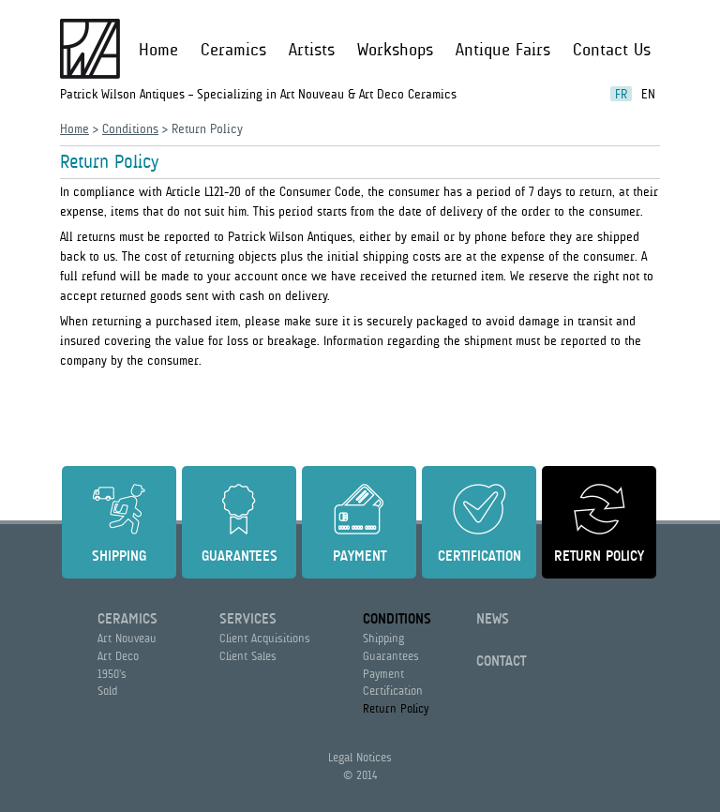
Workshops (395, 49)
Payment (359, 556)
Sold (107, 691)
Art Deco (118, 656)
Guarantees (240, 556)
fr (621, 93)
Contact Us (612, 49)
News (492, 618)
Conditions (130, 128)
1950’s (112, 674)
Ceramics (233, 49)
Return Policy (599, 556)
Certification (479, 556)
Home (158, 49)
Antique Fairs (503, 49)
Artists (312, 49)
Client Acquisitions (264, 638)
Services (248, 618)
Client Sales (248, 656)
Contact (501, 661)
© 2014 (360, 775)
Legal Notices (360, 757)
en (648, 93)
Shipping (119, 556)
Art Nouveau (127, 638)
